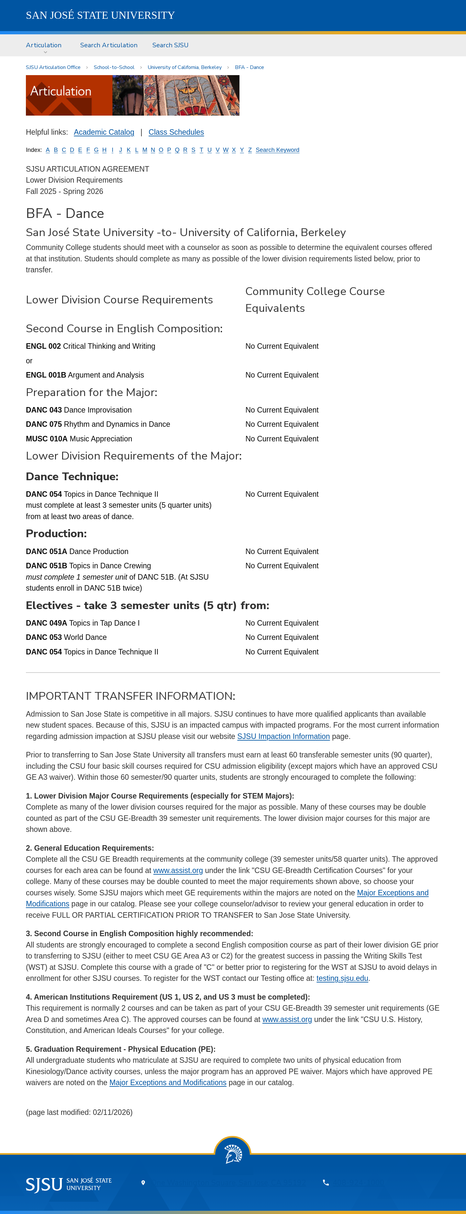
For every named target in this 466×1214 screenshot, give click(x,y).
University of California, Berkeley (185, 67)
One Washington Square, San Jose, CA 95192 (228, 1183)
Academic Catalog (104, 132)
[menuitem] (45, 45)
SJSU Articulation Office (53, 67)
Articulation (43, 45)
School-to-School (114, 67)
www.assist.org (178, 870)
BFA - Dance (249, 67)
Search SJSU (170, 45)
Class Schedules (176, 132)
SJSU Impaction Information (283, 736)
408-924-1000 (358, 1183)
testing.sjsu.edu (342, 978)
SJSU (100, 15)
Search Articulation (109, 45)
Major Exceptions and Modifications (168, 1082)
